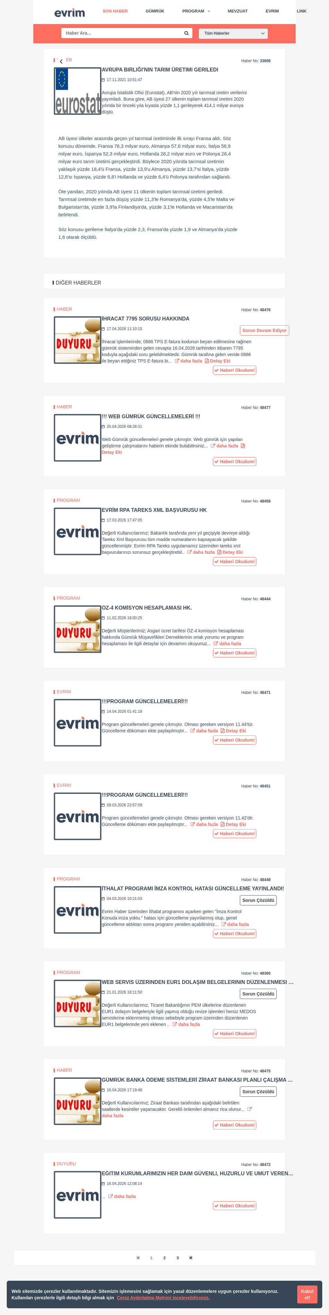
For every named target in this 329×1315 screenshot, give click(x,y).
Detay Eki (217, 360)
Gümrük (155, 11)
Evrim (272, 11)
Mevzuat (238, 11)
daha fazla (188, 360)
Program (193, 11)
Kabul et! (307, 1294)
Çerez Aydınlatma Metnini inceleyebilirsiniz (162, 1297)
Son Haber (115, 11)
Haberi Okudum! (234, 370)
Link (302, 11)
